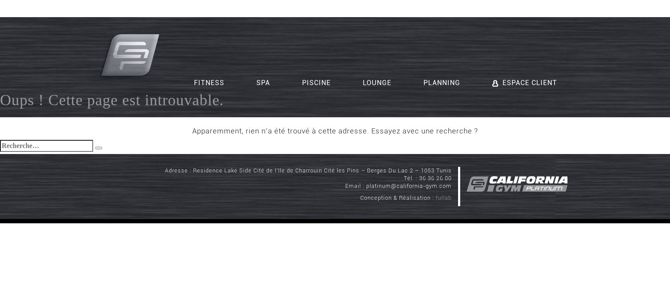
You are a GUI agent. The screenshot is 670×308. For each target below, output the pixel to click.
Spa (263, 83)
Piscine (316, 83)
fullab (444, 198)
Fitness (209, 83)
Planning (441, 83)
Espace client (524, 83)
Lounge (377, 83)
